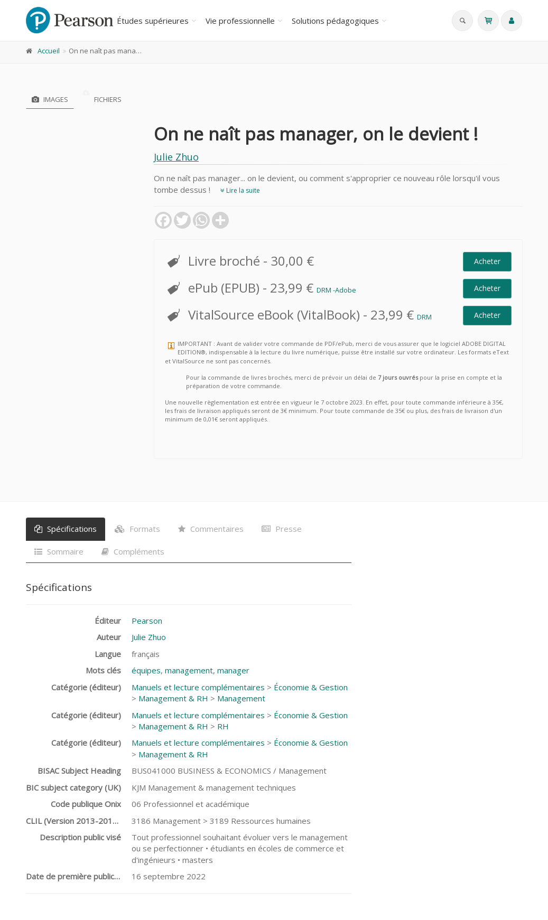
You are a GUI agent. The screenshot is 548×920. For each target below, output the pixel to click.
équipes (146, 670)
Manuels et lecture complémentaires (198, 687)
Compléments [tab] (132, 551)
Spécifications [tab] (65, 528)
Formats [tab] (137, 528)
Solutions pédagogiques (335, 20)
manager (233, 670)
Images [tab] (50, 99)
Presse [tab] (282, 528)
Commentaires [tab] (211, 528)
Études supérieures (153, 20)
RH (223, 726)
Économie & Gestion (311, 687)
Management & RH (173, 698)
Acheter (487, 261)
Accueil (49, 50)
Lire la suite (240, 190)
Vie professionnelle (240, 20)
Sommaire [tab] (58, 551)
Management (241, 698)
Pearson (147, 620)
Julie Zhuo (176, 157)
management (189, 670)
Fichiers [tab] (102, 99)
